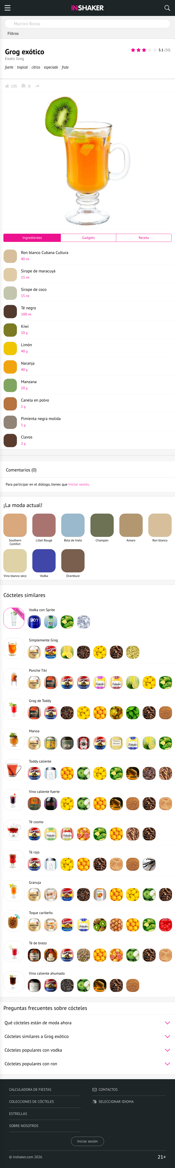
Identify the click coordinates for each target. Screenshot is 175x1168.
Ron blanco (94, 255)
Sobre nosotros (24, 1126)
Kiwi (94, 329)
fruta (65, 67)
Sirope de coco (94, 292)
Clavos (94, 440)
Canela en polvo (94, 403)
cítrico (35, 67)
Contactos (105, 1089)
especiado (51, 67)
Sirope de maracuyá (94, 274)
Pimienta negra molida (94, 421)
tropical (22, 67)
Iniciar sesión (87, 1141)
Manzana (94, 384)
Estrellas (18, 1114)
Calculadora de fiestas (30, 1089)
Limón (94, 347)
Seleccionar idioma (113, 1101)
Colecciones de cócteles (31, 1101)
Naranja (94, 366)
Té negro (94, 311)
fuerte (9, 67)
